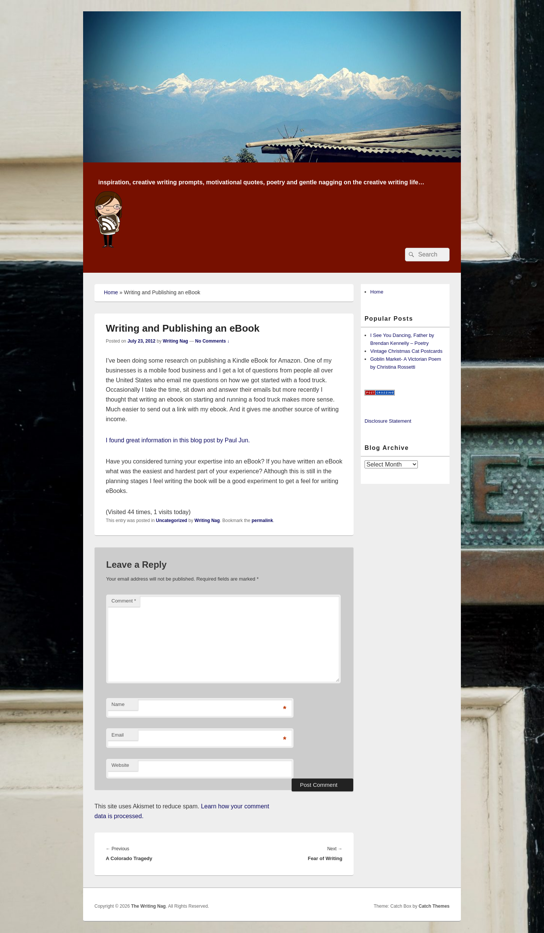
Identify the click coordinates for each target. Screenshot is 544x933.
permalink (262, 520)
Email (117, 735)
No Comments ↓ (212, 341)
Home (111, 292)
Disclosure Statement (388, 421)
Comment (123, 601)
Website (120, 765)
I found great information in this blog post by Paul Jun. (179, 440)
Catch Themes (434, 906)
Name (118, 704)
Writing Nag (175, 341)
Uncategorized (171, 520)
